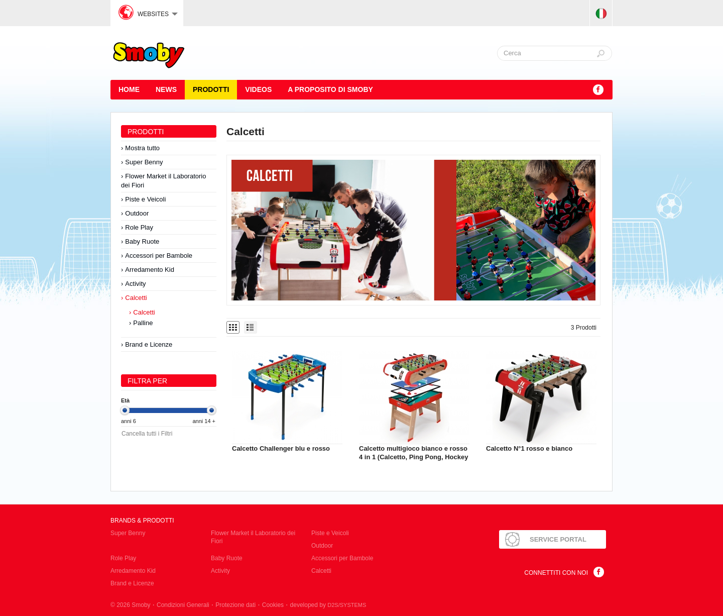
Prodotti (211, 89)
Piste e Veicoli (145, 199)
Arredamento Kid (149, 269)
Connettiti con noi (556, 572)
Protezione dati (235, 604)
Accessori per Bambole (158, 255)
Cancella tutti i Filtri (147, 433)
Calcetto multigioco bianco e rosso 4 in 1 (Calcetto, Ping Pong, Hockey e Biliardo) (413, 457)
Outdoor (137, 213)
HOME (129, 89)
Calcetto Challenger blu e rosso (281, 448)
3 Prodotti (583, 327)
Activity (135, 283)
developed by (328, 604)
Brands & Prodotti (142, 520)
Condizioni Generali (183, 604)
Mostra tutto (142, 148)
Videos (258, 89)
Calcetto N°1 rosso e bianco (529, 448)
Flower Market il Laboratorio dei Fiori (163, 180)
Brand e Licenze (148, 344)
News (166, 89)
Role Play (139, 227)
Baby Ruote (142, 241)
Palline (143, 323)
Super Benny (144, 162)
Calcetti (136, 297)
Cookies (273, 604)
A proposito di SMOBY (330, 89)
